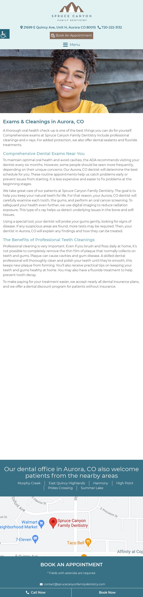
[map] (71, 526)
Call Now (36, 592)
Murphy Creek (29, 483)
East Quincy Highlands (67, 483)
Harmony (100, 483)
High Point (124, 483)
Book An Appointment (71, 36)
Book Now (107, 592)
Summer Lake (92, 488)
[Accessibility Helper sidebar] (5, 34)
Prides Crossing (60, 488)
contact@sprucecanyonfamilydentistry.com (72, 584)
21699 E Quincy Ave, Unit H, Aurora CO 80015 (58, 27)
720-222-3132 (110, 27)
